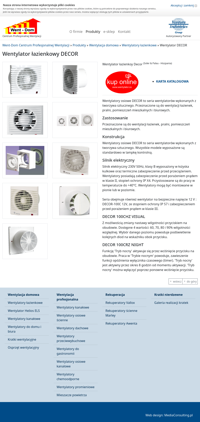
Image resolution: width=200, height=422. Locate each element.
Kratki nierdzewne (168, 294)
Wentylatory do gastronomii (68, 351)
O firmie (76, 31)
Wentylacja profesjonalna (67, 296)
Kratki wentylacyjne (22, 339)
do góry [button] (190, 281)
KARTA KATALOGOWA (172, 81)
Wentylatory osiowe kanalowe (71, 363)
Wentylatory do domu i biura (24, 329)
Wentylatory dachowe (72, 328)
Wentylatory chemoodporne (68, 376)
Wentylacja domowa (23, 294)
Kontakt (124, 31)
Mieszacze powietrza (72, 395)
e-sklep (109, 31)
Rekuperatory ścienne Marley (121, 313)
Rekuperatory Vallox (120, 303)
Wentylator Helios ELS (24, 311)
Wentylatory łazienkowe (25, 303)
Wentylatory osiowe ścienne (71, 317)
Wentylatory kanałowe (24, 319)
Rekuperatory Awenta (121, 323)
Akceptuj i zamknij (184, 5)
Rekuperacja (115, 294)
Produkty (93, 31)
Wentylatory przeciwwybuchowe (71, 338)
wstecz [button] (176, 281)
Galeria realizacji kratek (171, 303)
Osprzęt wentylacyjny (23, 347)
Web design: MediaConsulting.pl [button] (169, 415)
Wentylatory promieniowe (76, 387)
